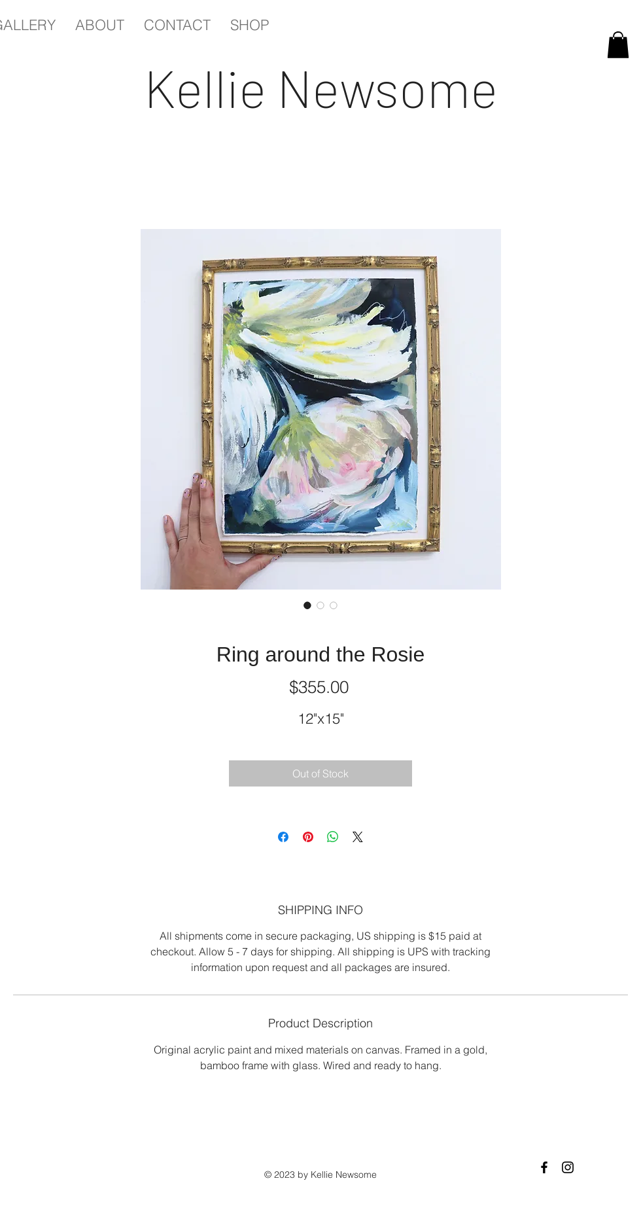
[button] (618, 44)
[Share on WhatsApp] (333, 837)
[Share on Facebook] (283, 837)
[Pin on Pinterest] (308, 837)
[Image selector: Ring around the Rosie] (307, 605)
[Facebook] (544, 1167)
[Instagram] (568, 1167)
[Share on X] (358, 837)
